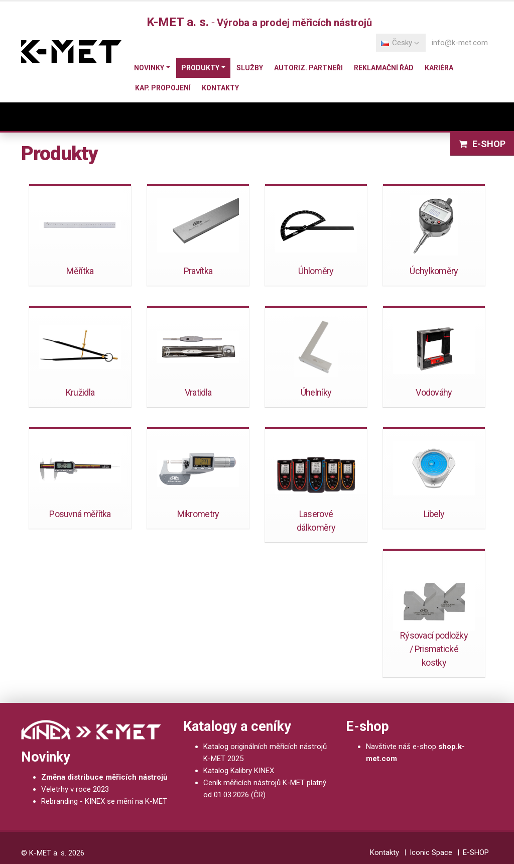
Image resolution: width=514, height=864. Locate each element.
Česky (400, 42)
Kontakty (220, 88)
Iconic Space (431, 852)
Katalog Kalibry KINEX (238, 770)
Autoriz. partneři (308, 68)
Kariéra (439, 68)
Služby (249, 68)
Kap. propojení (163, 88)
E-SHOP (476, 852)
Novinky (149, 68)
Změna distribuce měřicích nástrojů (104, 777)
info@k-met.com (460, 42)
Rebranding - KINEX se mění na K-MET (104, 801)
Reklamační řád (384, 68)
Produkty (200, 68)
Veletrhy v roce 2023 (75, 789)
